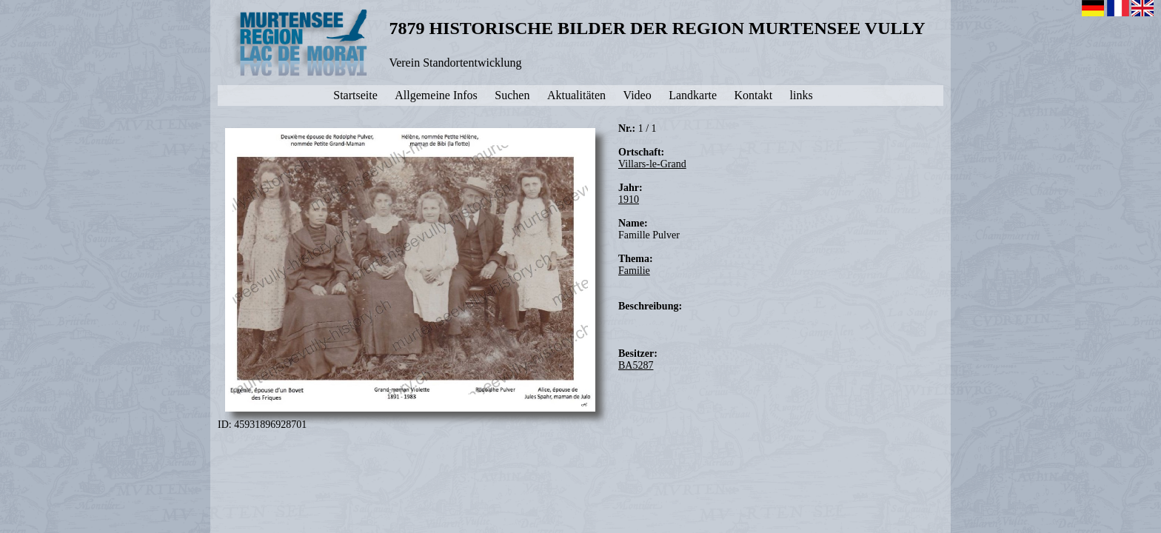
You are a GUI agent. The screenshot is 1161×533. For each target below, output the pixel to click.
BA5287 (635, 365)
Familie (634, 270)
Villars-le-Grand (652, 164)
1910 (628, 199)
